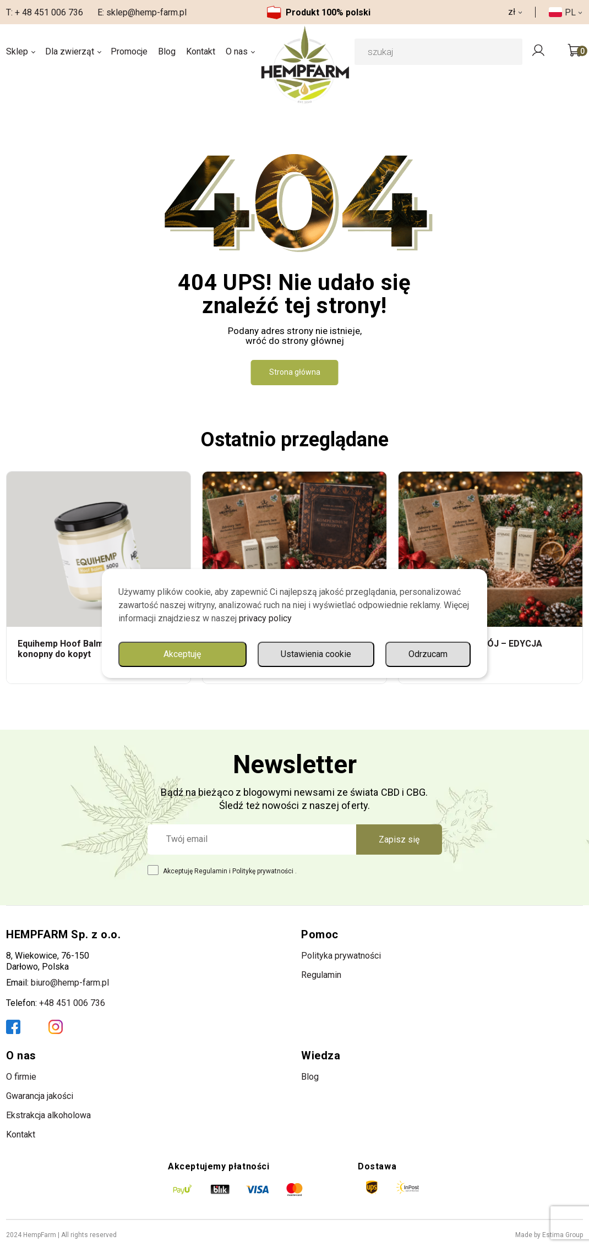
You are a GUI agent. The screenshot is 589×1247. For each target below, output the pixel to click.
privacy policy (265, 618)
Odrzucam (428, 654)
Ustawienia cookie (316, 654)
